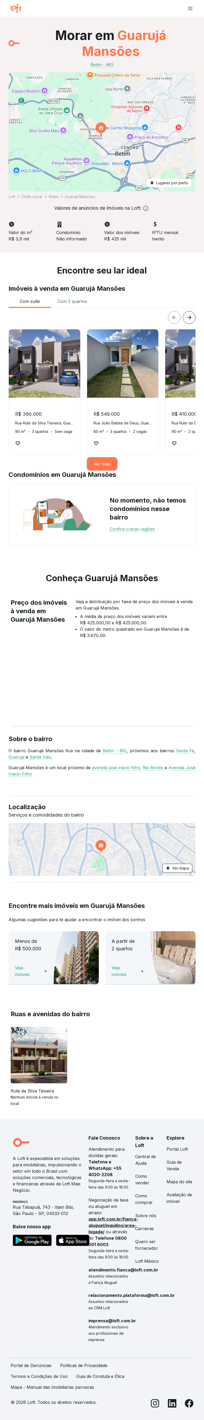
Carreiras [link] (144, 1228)
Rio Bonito (153, 767)
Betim (53, 196)
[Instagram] (155, 1404)
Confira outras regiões (132, 529)
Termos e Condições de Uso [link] (39, 1376)
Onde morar (32, 196)
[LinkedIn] (172, 1404)
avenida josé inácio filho (116, 767)
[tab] (29, 301)
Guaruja (16, 757)
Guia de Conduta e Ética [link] (100, 1376)
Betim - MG (115, 750)
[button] (102, 131)
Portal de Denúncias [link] (31, 1365)
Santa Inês (40, 757)
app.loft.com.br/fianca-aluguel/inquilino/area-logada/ (113, 1225)
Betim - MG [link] (102, 64)
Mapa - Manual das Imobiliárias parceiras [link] (52, 1387)
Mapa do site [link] (179, 1181)
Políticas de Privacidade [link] (83, 1365)
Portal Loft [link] (177, 1149)
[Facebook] (189, 1404)
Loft (11, 196)
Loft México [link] (147, 1261)
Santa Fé (185, 750)
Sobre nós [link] (145, 1215)
